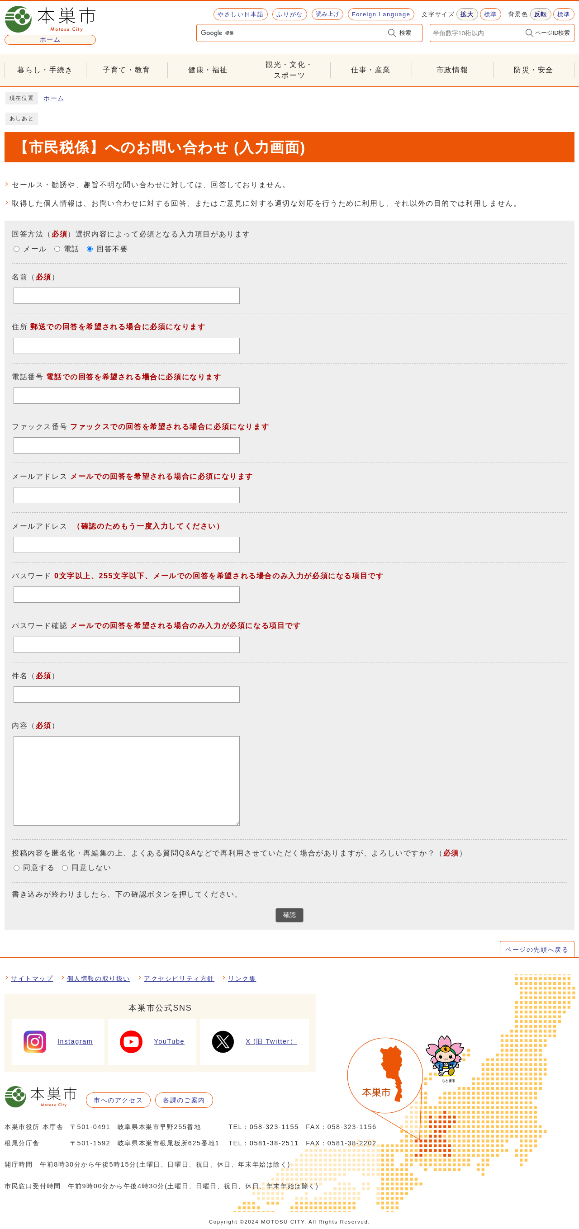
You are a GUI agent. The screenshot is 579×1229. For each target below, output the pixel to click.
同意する (39, 868)
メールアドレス (39, 476)
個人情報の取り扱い (98, 978)
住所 (20, 327)
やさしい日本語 (241, 14)
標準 (490, 14)
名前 (20, 277)
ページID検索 (552, 32)
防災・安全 (534, 70)
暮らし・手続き (45, 70)
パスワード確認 (39, 626)
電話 (72, 249)
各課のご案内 (184, 1100)
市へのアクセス (118, 1100)
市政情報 (452, 70)
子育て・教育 (127, 70)
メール (35, 249)
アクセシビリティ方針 (179, 978)
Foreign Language (381, 14)
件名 (20, 676)
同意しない (91, 868)
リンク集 (242, 978)
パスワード (32, 576)
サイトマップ (32, 978)
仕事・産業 (371, 70)
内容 (20, 725)
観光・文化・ (289, 71)
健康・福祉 (208, 70)
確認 (289, 915)
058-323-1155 (274, 1126)
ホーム (54, 98)
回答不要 (112, 249)
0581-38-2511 (274, 1143)
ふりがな (289, 14)
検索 (405, 32)
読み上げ (327, 13)
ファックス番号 (39, 426)
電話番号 (27, 377)
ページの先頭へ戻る (537, 949)
